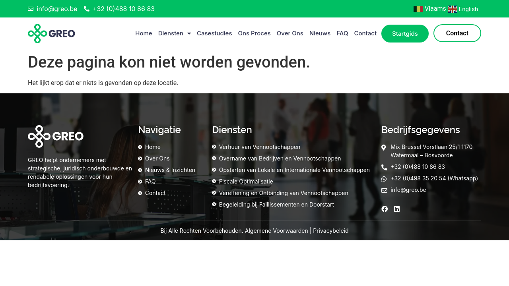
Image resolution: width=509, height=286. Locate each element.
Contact (365, 33)
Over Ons (290, 33)
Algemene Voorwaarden (276, 230)
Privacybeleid (330, 230)
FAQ (342, 33)
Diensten (174, 33)
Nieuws (319, 33)
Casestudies (214, 33)
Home (143, 33)
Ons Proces (254, 33)
